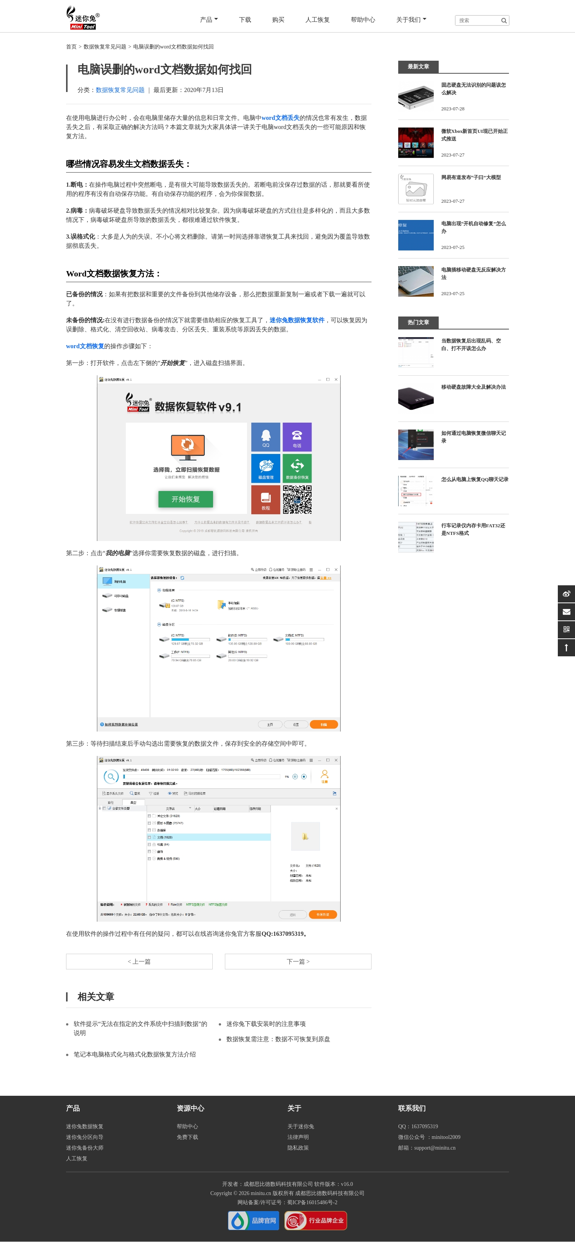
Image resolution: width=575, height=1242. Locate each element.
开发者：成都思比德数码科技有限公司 (267, 1184)
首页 (71, 47)
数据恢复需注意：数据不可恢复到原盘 (278, 1039)
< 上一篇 (139, 961)
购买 (280, 19)
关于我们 (412, 19)
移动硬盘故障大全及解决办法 (473, 387)
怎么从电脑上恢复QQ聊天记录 (475, 479)
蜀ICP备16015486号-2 (312, 1203)
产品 (211, 19)
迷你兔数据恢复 (84, 1127)
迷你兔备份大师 (84, 1148)
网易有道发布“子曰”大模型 (471, 177)
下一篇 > (298, 961)
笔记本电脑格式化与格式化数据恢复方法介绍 (135, 1054)
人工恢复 (319, 19)
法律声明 (298, 1137)
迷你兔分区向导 (84, 1137)
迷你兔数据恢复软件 (297, 320)
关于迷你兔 (301, 1127)
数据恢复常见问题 (105, 47)
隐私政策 (298, 1148)
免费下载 (187, 1137)
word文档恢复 (85, 346)
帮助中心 (364, 19)
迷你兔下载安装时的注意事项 (266, 1024)
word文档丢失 (281, 118)
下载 (247, 19)
